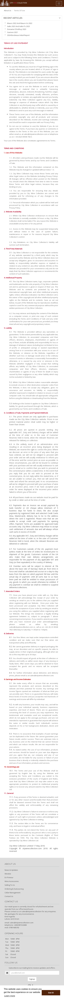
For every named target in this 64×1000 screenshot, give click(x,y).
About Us (7, 10)
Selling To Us (10, 885)
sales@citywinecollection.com (21, 922)
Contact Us (9, 896)
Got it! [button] (51, 993)
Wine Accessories (12, 881)
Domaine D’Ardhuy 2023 (16, 29)
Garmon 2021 (12, 32)
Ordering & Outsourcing (14, 889)
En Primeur (9, 877)
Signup (32, 979)
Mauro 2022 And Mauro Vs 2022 (19, 23)
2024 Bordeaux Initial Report (18, 35)
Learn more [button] (9, 996)
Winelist (8, 874)
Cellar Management (12, 892)
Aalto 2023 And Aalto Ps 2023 (18, 26)
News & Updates (11, 870)
